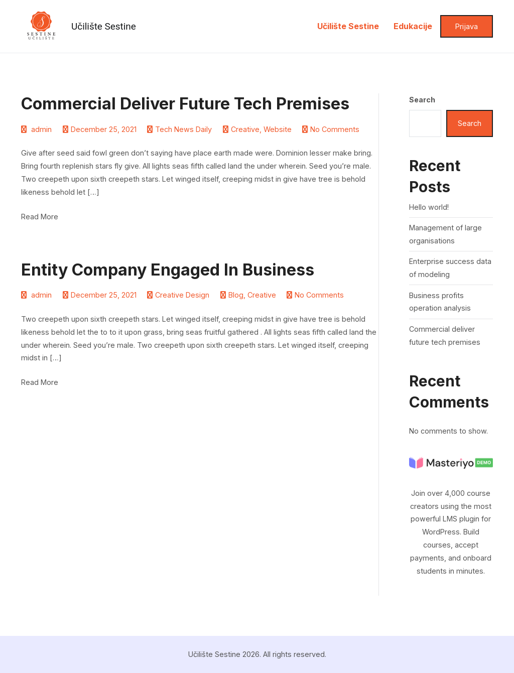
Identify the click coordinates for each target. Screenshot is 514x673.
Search (422, 99)
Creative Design (182, 295)
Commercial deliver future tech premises (185, 103)
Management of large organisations (445, 234)
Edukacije (413, 26)
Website (278, 129)
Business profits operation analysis (440, 302)
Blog (235, 295)
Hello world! (429, 207)
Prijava (466, 26)
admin (41, 129)
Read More (39, 216)
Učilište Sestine (103, 26)
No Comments (334, 129)
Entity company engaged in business (167, 270)
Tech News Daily (183, 129)
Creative (245, 129)
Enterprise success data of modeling (450, 268)
